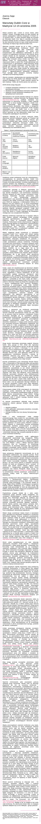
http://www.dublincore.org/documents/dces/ (21, 187)
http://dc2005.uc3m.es (9, 265)
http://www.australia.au (26, 539)
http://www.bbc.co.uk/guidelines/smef (19, 596)
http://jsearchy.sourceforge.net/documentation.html (20, 645)
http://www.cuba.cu (9, 665)
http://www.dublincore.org (11, 100)
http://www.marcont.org (10, 677)
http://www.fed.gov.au (9, 539)
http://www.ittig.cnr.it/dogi (23, 470)
